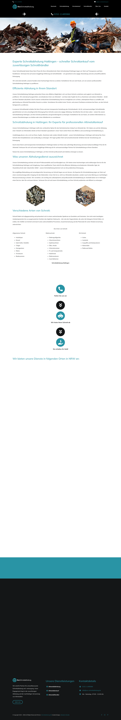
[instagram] (104, 715)
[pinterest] (107, 715)
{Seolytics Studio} (65, 715)
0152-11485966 (18, 1)
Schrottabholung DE (46, 715)
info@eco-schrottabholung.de (102, 1)
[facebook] (101, 715)
